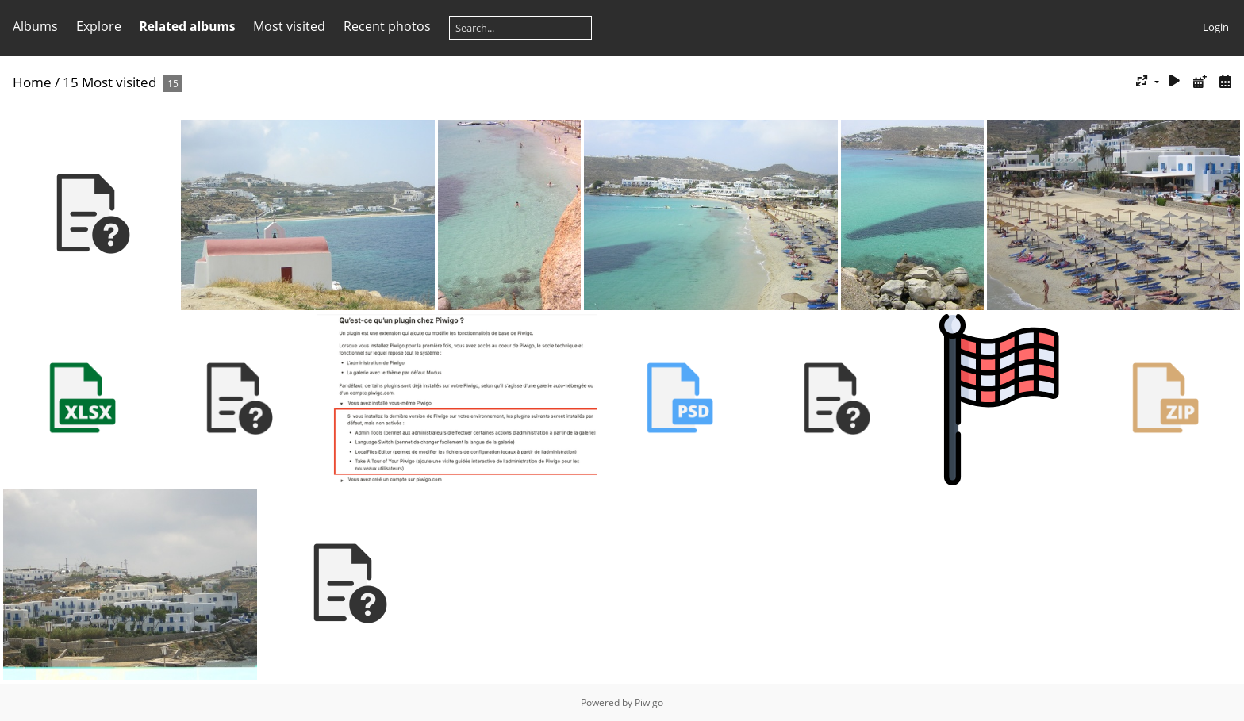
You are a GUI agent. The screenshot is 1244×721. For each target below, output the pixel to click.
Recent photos (387, 26)
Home (32, 82)
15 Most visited (109, 82)
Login (1216, 27)
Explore (98, 26)
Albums (35, 26)
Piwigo (649, 702)
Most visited (289, 26)
